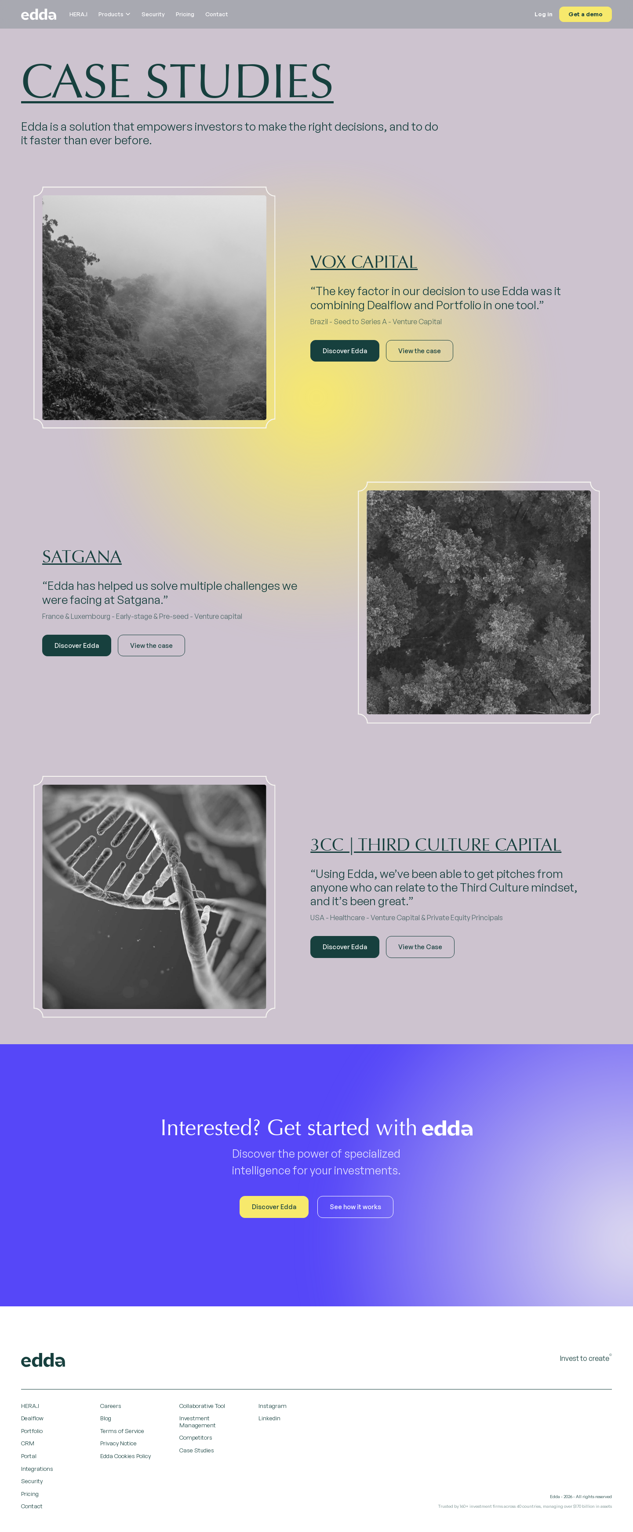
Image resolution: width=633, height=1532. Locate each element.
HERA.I (78, 14)
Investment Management (197, 1422)
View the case (419, 351)
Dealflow (32, 1418)
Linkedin (269, 1418)
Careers (110, 1405)
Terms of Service (122, 1430)
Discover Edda (345, 351)
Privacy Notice (118, 1443)
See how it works (355, 1206)
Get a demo (585, 14)
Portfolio (32, 1430)
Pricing (185, 14)
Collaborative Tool (202, 1405)
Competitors (195, 1437)
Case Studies (196, 1450)
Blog (105, 1418)
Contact (216, 14)
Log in (544, 14)
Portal (28, 1455)
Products (114, 14)
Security (153, 14)
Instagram (272, 1405)
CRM (27, 1443)
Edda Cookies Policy (125, 1455)
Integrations (37, 1468)
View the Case (420, 947)
